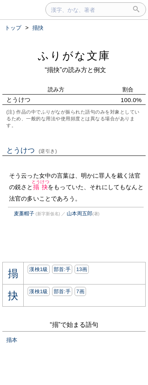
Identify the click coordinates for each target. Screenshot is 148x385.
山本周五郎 (79, 213)
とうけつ (31, 150)
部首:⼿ (62, 269)
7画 (80, 291)
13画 (81, 269)
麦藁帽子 (24, 213)
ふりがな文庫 (74, 55)
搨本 (11, 340)
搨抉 (40, 187)
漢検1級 (38, 269)
